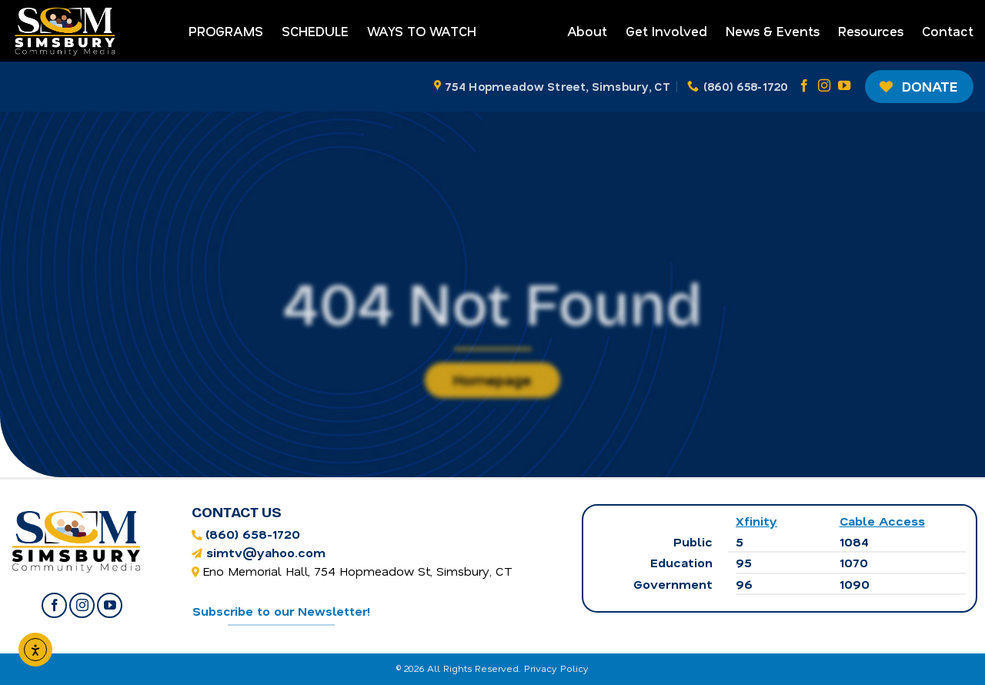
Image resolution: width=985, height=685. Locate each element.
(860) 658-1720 (252, 534)
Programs (226, 30)
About (587, 30)
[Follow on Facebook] (804, 86)
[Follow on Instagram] (824, 86)
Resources (870, 30)
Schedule (315, 30)
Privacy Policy (556, 668)
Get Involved (666, 30)
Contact (947, 30)
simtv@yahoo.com (266, 552)
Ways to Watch (421, 30)
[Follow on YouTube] (844, 86)
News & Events (773, 30)
